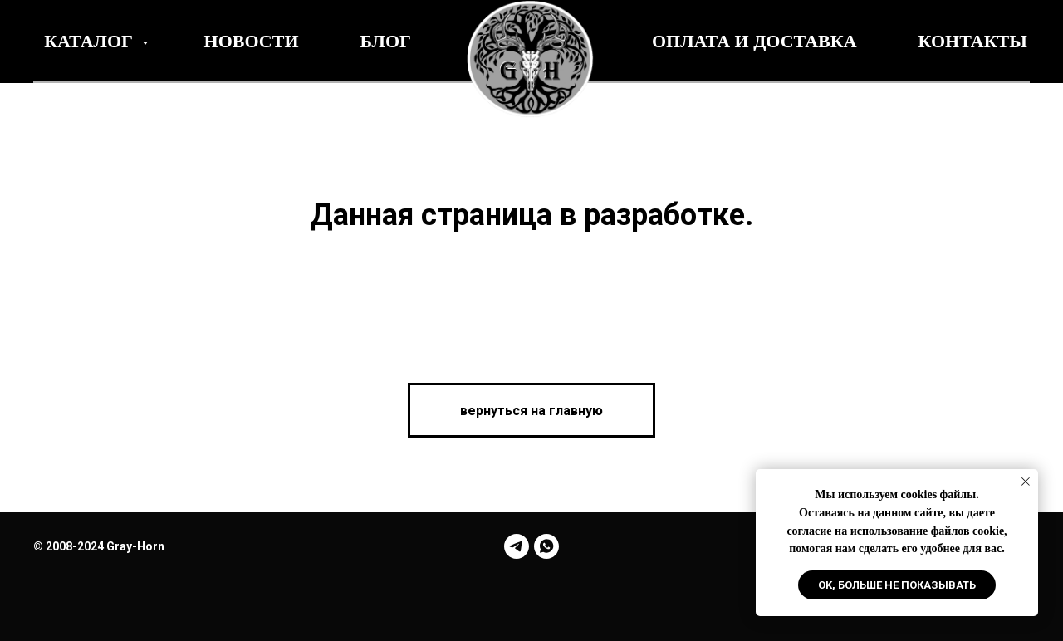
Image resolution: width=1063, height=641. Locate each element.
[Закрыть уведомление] (1025, 481)
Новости (251, 41)
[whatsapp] (546, 546)
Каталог (90, 41)
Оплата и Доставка (754, 41)
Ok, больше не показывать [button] (897, 585)
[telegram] (516, 546)
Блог (386, 41)
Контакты (972, 41)
